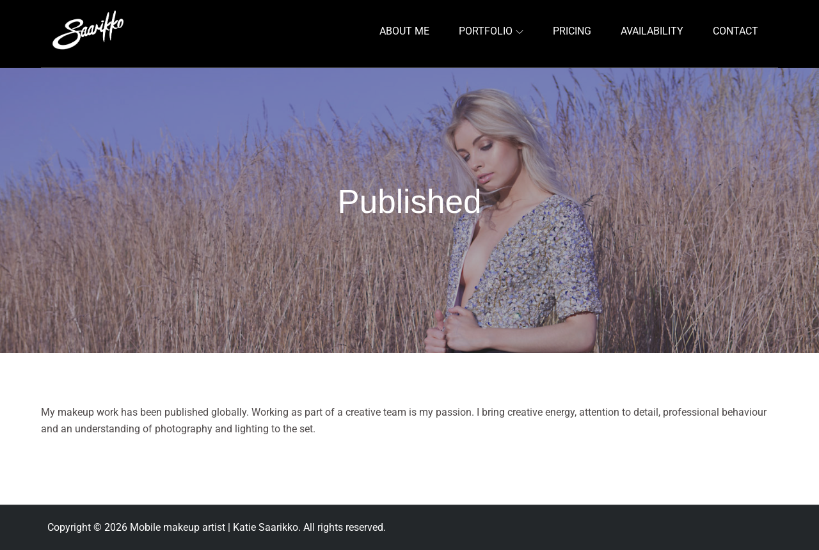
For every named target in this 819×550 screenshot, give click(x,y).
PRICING (572, 31)
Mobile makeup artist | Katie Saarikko (214, 527)
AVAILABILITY (652, 31)
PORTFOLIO (491, 31)
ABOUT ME (404, 31)
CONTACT (735, 31)
